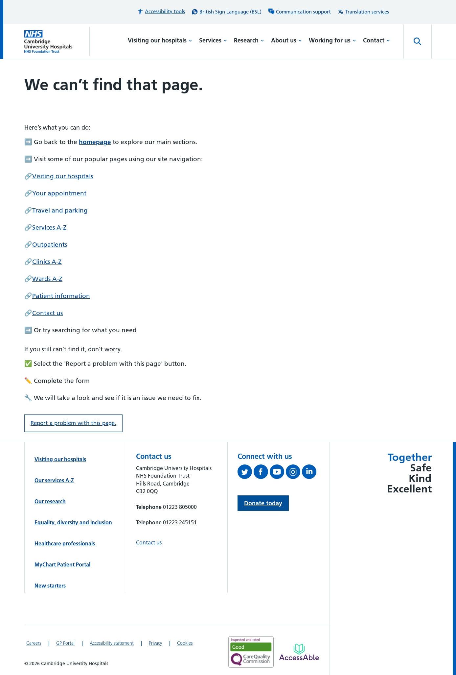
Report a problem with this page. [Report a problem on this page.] (73, 423)
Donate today (263, 503)
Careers (33, 643)
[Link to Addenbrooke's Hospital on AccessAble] (299, 652)
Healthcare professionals (64, 543)
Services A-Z (49, 227)
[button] (161, 11)
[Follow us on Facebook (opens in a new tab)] (262, 473)
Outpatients (49, 244)
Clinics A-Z (47, 261)
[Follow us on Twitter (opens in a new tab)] (246, 473)
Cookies (185, 643)
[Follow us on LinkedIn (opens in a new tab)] (310, 473)
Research (249, 40)
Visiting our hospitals (160, 40)
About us (286, 40)
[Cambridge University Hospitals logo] (57, 41)
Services (213, 40)
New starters (50, 585)
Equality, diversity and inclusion (73, 522)
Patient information (61, 296)
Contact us (47, 313)
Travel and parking (60, 210)
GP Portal (65, 643)
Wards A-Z (47, 279)
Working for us (332, 40)
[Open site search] (417, 41)
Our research (50, 501)
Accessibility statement (112, 643)
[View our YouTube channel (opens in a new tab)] (278, 473)
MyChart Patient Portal (62, 564)
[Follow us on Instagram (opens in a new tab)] (294, 473)
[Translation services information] (363, 12)
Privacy (155, 643)
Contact (376, 40)
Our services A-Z (54, 480)
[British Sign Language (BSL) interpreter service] (227, 12)
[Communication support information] (299, 12)
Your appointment (59, 193)
